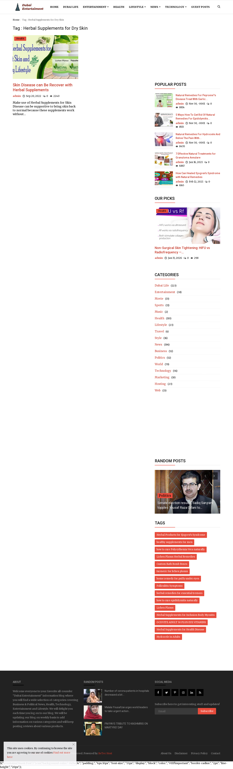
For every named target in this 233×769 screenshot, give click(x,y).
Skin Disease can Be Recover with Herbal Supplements (43, 87)
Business (161, 351)
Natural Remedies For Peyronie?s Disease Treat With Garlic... (196, 97)
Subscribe (207, 711)
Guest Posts (200, 7)
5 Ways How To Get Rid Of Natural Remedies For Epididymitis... (195, 116)
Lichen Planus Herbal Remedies (176, 556)
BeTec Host (105, 753)
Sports (159, 305)
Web (158, 390)
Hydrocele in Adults (168, 636)
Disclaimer (181, 753)
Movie (159, 298)
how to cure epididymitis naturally (177, 600)
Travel (159, 331)
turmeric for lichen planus (172, 571)
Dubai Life (70, 7)
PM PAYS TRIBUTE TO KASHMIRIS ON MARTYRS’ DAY (126, 725)
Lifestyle (137, 7)
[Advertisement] (187, 51)
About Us (166, 753)
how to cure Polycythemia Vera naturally (181, 549)
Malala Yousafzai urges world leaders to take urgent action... (126, 709)
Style (158, 338)
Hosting (160, 384)
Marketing (162, 377)
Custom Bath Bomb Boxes (172, 564)
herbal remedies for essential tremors (179, 593)
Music (159, 311)
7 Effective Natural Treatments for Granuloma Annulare (196, 155)
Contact (215, 753)
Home (54, 7)
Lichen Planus (165, 607)
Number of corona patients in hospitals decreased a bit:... (127, 692)
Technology (176, 7)
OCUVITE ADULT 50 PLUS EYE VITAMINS (181, 622)
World (159, 364)
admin (17, 96)
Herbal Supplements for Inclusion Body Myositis (186, 615)
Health (118, 7)
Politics (160, 357)
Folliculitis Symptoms (170, 585)
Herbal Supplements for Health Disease (180, 629)
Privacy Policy (199, 753)
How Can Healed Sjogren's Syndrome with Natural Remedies (198, 175)
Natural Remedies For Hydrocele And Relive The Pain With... (198, 136)
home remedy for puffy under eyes (178, 578)
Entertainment (96, 7)
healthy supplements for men (174, 542)
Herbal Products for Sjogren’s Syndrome (181, 534)
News (155, 7)
